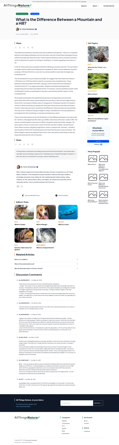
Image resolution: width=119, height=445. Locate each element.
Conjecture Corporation (31, 440)
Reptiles (91, 115)
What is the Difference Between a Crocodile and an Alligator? (103, 167)
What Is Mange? (42, 224)
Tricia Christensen (28, 29)
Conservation (66, 423)
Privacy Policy (18, 442)
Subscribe (98, 141)
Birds (89, 64)
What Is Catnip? (20, 224)
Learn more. (83, 1)
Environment (41, 245)
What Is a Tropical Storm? (45, 248)
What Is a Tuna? (63, 224)
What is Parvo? (92, 164)
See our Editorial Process (31, 195)
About (86, 421)
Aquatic (61, 222)
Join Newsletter (108, 6)
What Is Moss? (93, 94)
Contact (86, 423)
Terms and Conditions (27, 442)
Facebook (87, 431)
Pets (16, 222)
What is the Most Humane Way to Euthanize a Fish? (103, 201)
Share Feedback (61, 195)
